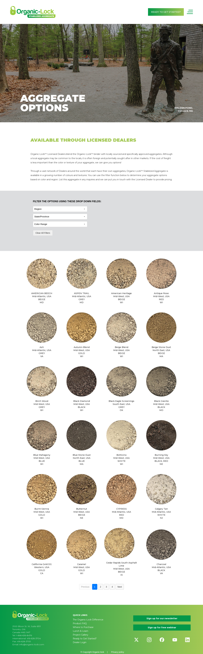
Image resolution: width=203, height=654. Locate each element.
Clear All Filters (42, 233)
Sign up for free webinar (162, 627)
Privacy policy (117, 652)
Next (120, 587)
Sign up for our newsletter (162, 618)
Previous (85, 587)
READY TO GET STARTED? (166, 12)
